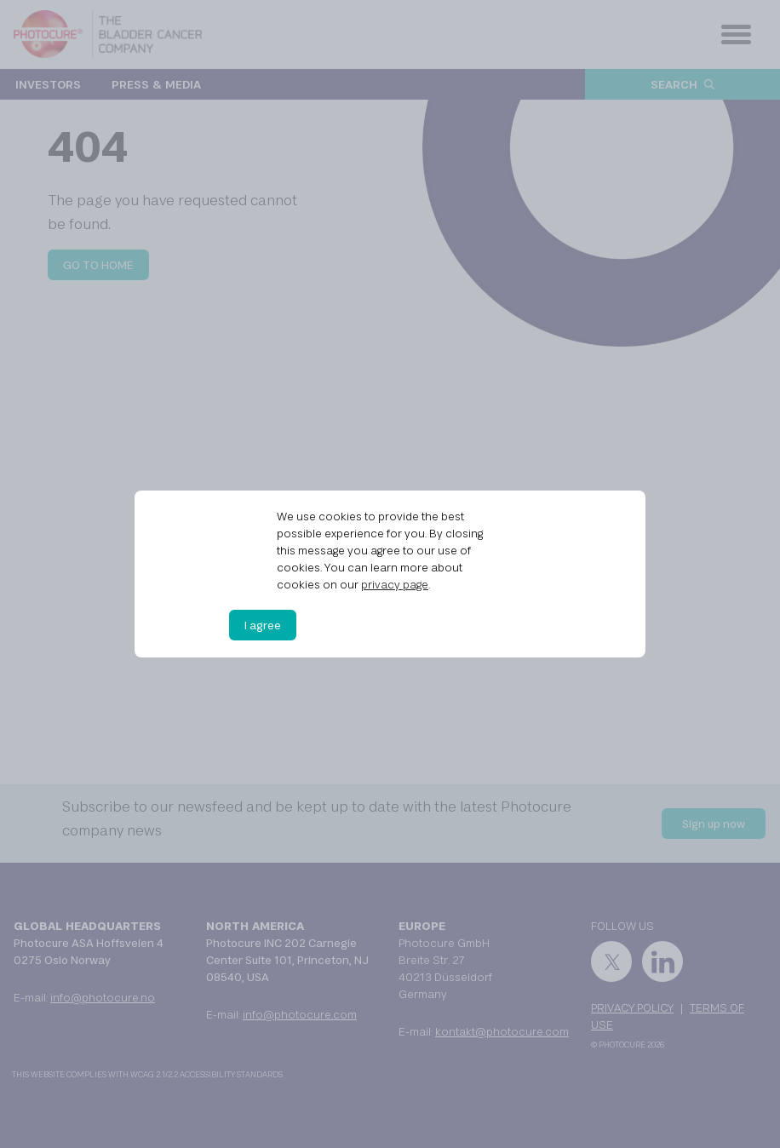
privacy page (394, 584)
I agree (262, 625)
